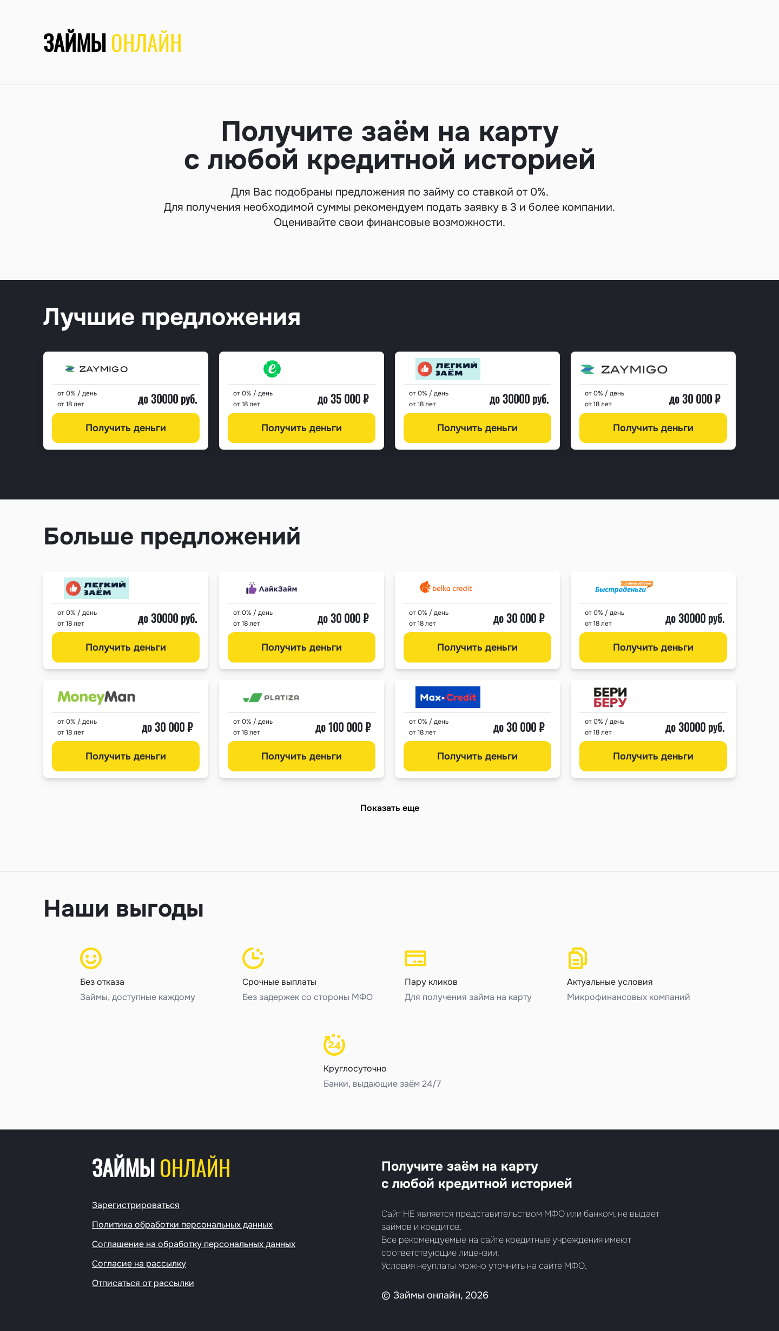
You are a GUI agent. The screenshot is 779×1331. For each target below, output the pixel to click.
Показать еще (389, 808)
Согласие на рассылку (139, 1263)
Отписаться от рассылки (143, 1283)
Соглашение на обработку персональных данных (193, 1244)
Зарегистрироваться (136, 1205)
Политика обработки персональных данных (182, 1224)
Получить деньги (125, 428)
